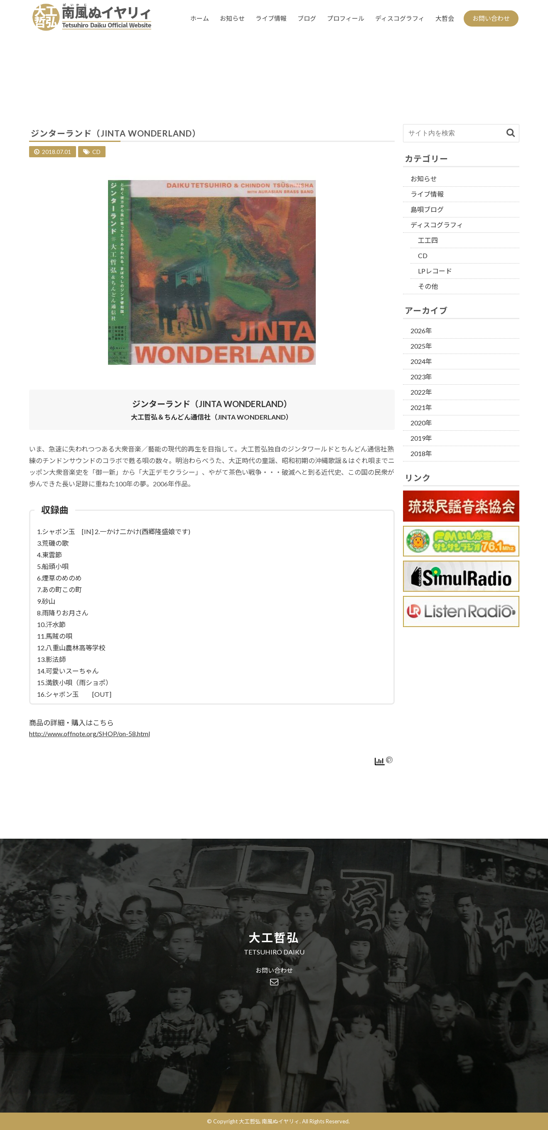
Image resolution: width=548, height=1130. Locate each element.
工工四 (428, 240)
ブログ (306, 18)
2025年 (421, 346)
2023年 (421, 377)
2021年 (421, 407)
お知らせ (232, 18)
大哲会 (444, 18)
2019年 (421, 438)
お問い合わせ (491, 18)
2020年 (421, 423)
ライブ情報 (271, 18)
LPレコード (435, 271)
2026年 (421, 330)
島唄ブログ (427, 209)
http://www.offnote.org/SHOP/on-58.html (89, 733)
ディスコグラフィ (400, 18)
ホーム (199, 18)
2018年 (421, 453)
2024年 (421, 361)
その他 (428, 286)
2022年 (421, 392)
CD (96, 151)
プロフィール (345, 18)
